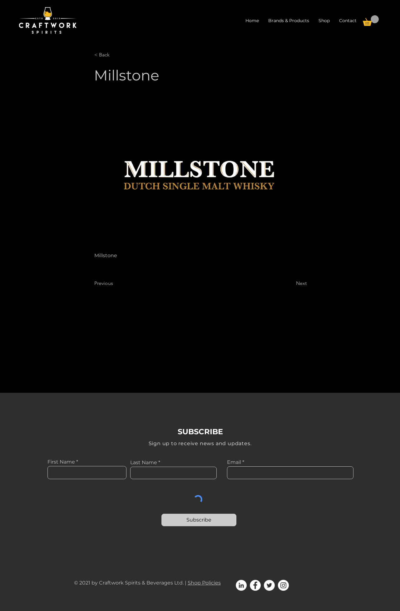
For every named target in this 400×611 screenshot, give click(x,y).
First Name (61, 461)
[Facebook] (255, 585)
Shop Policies (204, 583)
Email (234, 462)
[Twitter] (269, 585)
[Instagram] (283, 585)
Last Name (143, 462)
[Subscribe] (198, 520)
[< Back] (115, 55)
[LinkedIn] (241, 585)
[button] (324, 20)
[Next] (291, 283)
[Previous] (115, 283)
